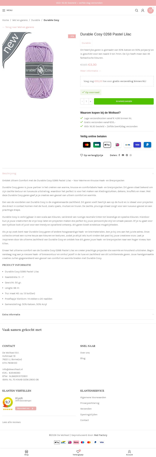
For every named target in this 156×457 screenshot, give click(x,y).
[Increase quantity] (90, 101)
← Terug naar (18, 27)
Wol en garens (20, 20)
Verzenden (86, 408)
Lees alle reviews (11, 422)
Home (5, 20)
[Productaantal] (86, 101)
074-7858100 (9, 362)
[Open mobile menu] (7, 10)
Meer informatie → (90, 70)
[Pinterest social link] (127, 155)
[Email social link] (123, 155)
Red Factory (100, 435)
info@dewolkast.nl (12, 369)
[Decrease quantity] (82, 101)
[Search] (137, 10)
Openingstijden (88, 414)
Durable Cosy (51, 20)
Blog (82, 358)
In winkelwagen (124, 101)
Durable (35, 20)
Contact (84, 420)
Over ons (85, 352)
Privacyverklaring (89, 403)
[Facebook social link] (119, 155)
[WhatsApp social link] (131, 155)
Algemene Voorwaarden (93, 397)
